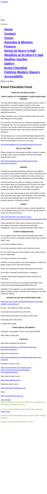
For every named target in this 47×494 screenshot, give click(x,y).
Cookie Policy (5, 411)
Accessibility (13, 76)
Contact (10, 33)
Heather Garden (15, 59)
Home (8, 29)
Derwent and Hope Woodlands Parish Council (18, 11)
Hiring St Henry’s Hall (20, 50)
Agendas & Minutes (18, 42)
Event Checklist (15, 67)
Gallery (9, 63)
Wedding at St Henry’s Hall (23, 55)
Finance (10, 46)
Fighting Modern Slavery (22, 72)
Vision (8, 38)
